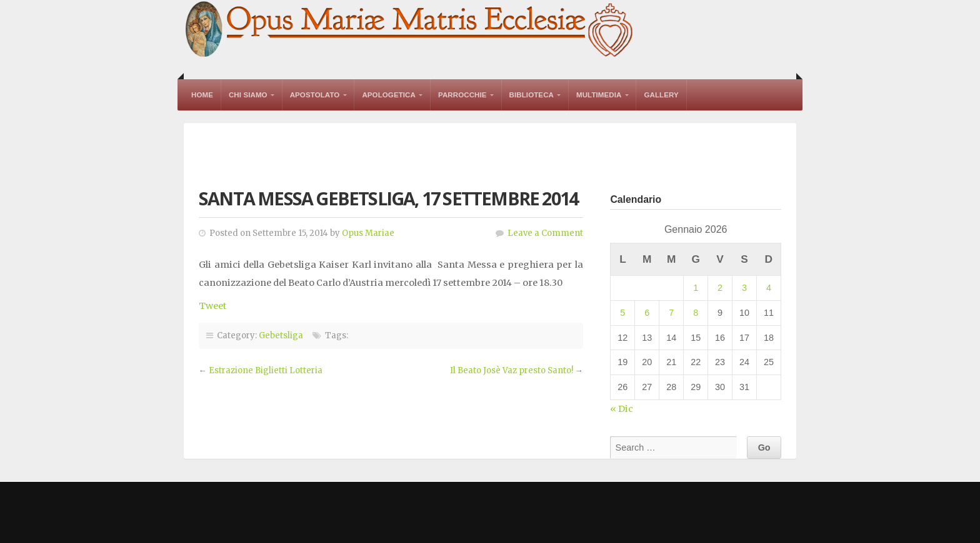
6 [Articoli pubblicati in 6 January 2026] (646, 313)
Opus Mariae (368, 233)
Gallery (661, 95)
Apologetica (389, 95)
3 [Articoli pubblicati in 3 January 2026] (744, 288)
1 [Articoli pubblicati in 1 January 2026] (695, 288)
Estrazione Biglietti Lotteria (265, 370)
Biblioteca (531, 95)
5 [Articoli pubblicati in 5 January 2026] (622, 313)
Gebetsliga (281, 335)
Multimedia (598, 95)
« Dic (621, 408)
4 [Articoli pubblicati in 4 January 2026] (768, 288)
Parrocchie (462, 95)
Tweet (213, 305)
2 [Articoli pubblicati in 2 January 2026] (720, 288)
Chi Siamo (248, 95)
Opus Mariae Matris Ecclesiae (410, 30)
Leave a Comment (545, 233)
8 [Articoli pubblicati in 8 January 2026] (695, 313)
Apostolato (315, 95)
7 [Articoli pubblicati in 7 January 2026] (671, 313)
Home (202, 95)
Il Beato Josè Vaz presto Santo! (511, 370)
